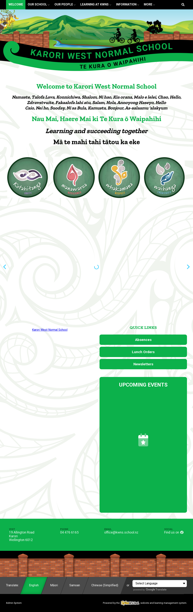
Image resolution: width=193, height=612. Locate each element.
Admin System (14, 602)
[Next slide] (188, 266)
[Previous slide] (5, 266)
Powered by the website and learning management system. (145, 602)
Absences (143, 340)
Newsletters (143, 364)
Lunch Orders (143, 352)
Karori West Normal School (49, 330)
